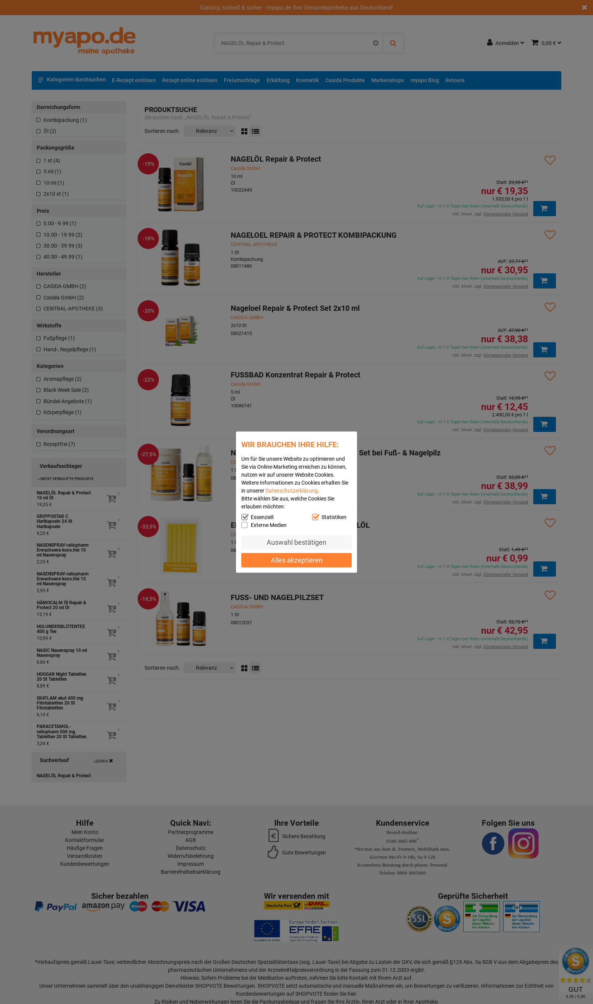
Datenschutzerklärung (291, 491)
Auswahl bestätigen (296, 542)
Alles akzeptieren (297, 560)
